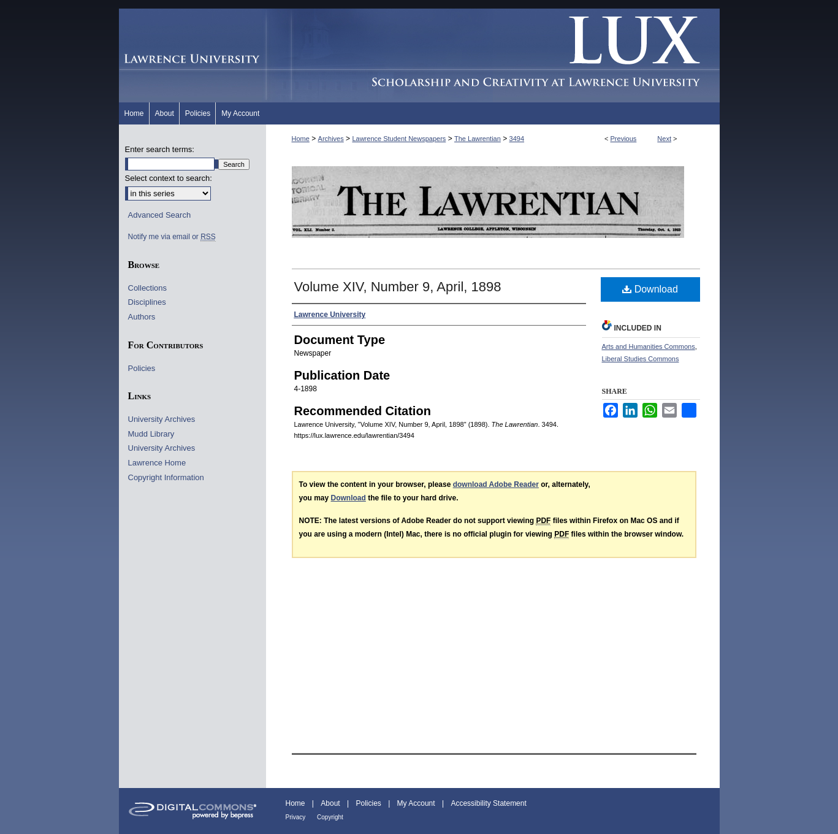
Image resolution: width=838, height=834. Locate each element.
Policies (142, 368)
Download (650, 289)
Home (301, 138)
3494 (516, 138)
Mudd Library (151, 433)
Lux (493, 55)
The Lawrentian (477, 138)
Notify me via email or (172, 236)
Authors (142, 316)
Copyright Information (166, 477)
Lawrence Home (157, 462)
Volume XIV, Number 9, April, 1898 (397, 286)
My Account (417, 803)
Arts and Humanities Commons (648, 346)
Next (664, 138)
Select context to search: (168, 178)
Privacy (297, 817)
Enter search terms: (159, 149)
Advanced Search (159, 215)
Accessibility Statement (488, 803)
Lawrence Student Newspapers (399, 138)
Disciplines (147, 302)
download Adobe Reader (496, 484)
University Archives (162, 419)
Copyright (330, 817)
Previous (624, 138)
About (331, 803)
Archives (331, 138)
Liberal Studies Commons (640, 358)
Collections (147, 288)
